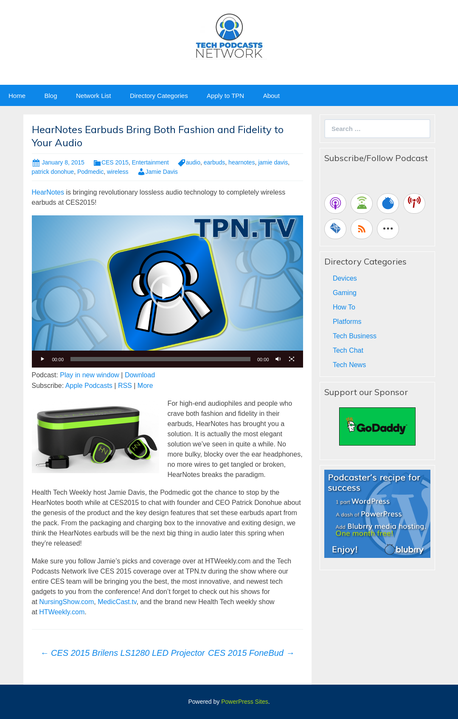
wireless (118, 171)
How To (344, 307)
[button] (167, 292)
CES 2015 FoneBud (251, 653)
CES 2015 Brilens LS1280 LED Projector (122, 653)
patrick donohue (53, 171)
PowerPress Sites (244, 701)
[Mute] (278, 359)
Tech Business (355, 336)
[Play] (43, 359)
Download (140, 375)
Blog (50, 95)
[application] (167, 291)
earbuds (214, 162)
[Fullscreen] (292, 359)
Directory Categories (159, 95)
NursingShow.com (66, 601)
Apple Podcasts (88, 385)
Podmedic (90, 171)
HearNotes (48, 192)
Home (16, 95)
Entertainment (150, 162)
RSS (125, 385)
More (145, 385)
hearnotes (241, 162)
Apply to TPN (225, 95)
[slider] (160, 359)
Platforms (347, 321)
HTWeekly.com (61, 612)
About (271, 95)
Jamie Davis (162, 171)
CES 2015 (115, 162)
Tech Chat (348, 350)
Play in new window (89, 375)
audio (193, 162)
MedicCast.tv (117, 601)
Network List (93, 95)
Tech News (349, 364)
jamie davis (273, 162)
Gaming (345, 292)
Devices (345, 278)
